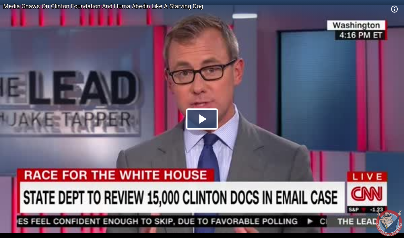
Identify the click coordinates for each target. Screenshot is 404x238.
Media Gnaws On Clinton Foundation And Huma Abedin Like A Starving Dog (103, 6)
